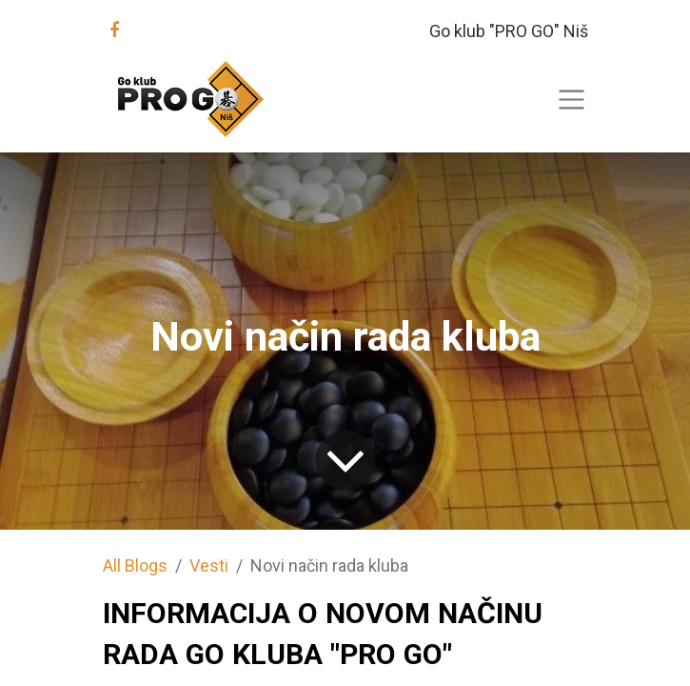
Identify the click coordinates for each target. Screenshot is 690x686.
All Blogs (135, 565)
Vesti (208, 565)
